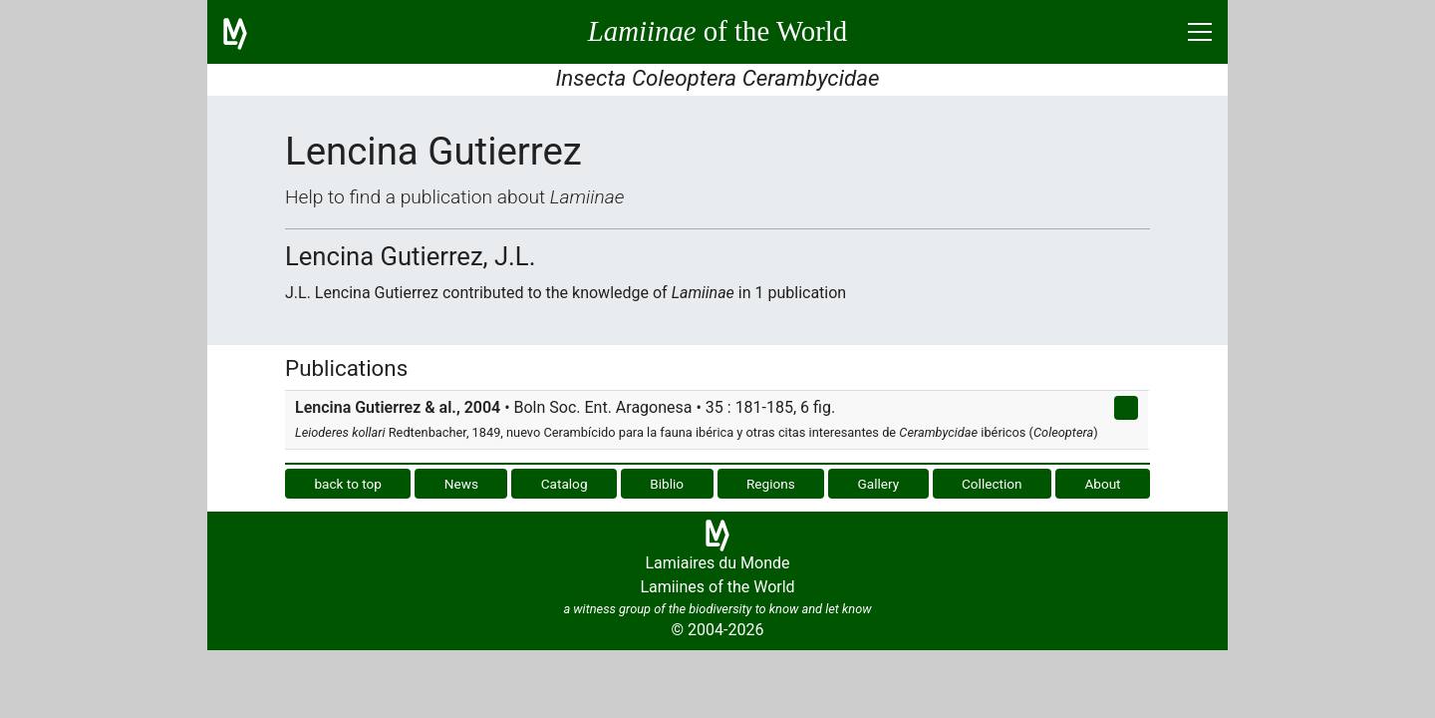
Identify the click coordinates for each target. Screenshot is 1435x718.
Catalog (564, 484)
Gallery (879, 484)
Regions (770, 484)
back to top (348, 484)
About (1102, 484)
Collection (992, 484)
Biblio (667, 484)
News (461, 484)
